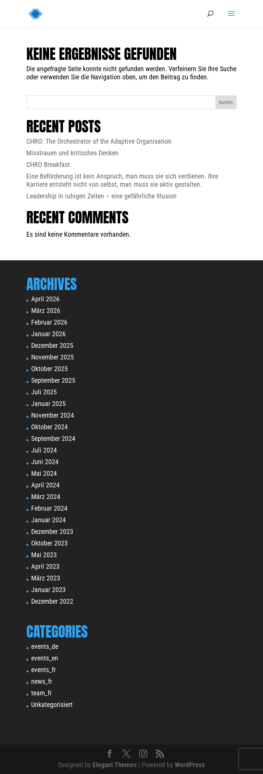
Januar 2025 (48, 403)
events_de (44, 646)
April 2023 (45, 566)
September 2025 (53, 380)
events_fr (43, 670)
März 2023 (45, 578)
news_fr (41, 681)
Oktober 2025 (49, 369)
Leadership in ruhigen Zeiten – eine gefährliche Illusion (101, 196)
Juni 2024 (45, 462)
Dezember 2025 (52, 345)
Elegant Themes (114, 765)
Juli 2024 (44, 450)
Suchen (226, 102)
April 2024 (45, 485)
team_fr (41, 693)
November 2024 (52, 415)
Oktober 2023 (49, 543)
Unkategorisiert (52, 704)
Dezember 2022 (52, 601)
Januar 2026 (48, 334)
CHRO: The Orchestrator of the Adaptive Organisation (99, 141)
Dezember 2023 (52, 531)
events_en (44, 658)
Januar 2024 (48, 520)
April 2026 (45, 299)
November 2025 (52, 357)
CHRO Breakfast (48, 164)
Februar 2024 (49, 508)
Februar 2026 (49, 322)
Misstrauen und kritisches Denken (72, 153)
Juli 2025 (44, 392)
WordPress (190, 765)
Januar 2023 (48, 590)
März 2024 (45, 497)
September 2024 (53, 438)
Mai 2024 (44, 473)
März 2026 (45, 310)
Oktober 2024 (49, 427)
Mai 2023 (44, 555)
